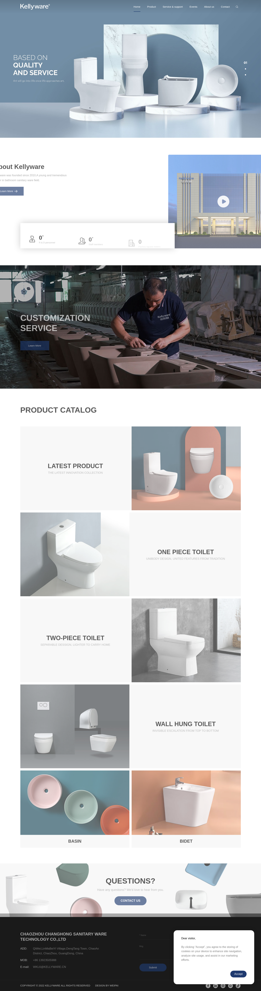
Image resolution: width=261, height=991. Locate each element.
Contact (225, 6)
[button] (245, 63)
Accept (238, 974)
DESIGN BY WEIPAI (106, 985)
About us (209, 6)
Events (193, 6)
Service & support (173, 6)
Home (137, 6)
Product (151, 6)
